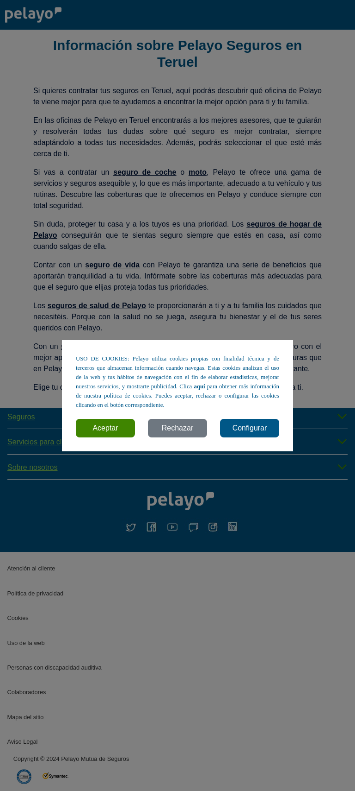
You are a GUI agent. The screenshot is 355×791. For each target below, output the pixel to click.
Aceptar (105, 428)
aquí (199, 386)
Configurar (250, 428)
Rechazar (177, 428)
